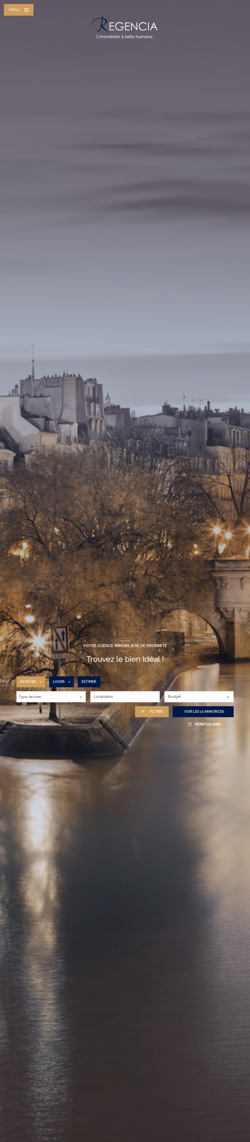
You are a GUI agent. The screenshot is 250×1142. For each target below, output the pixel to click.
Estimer (89, 682)
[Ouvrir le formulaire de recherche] (152, 711)
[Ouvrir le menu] (18, 10)
